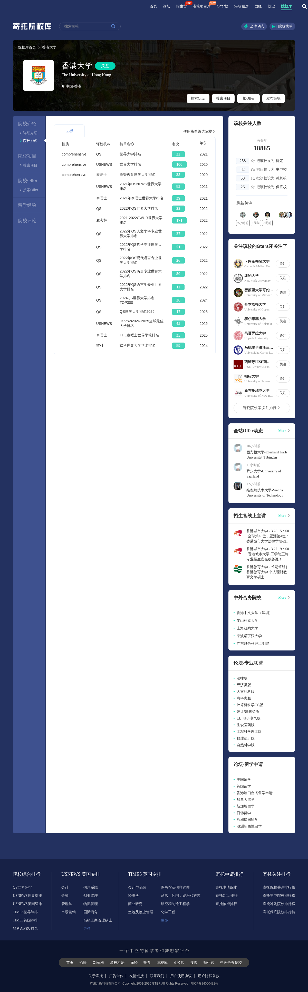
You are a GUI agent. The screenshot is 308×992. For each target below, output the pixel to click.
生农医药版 (246, 725)
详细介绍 (28, 133)
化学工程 (168, 912)
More (284, 431)
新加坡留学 (246, 806)
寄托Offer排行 (227, 896)
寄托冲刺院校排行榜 (279, 904)
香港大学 (77, 66)
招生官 (181, 6)
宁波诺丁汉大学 (249, 636)
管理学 (66, 904)
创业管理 (90, 896)
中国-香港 (71, 86)
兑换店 (179, 962)
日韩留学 (244, 813)
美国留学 (244, 779)
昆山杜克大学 (247, 620)
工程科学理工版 (249, 731)
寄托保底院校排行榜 (279, 912)
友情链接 (136, 976)
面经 (258, 6)
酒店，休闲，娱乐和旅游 (180, 896)
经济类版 (244, 685)
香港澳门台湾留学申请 (255, 793)
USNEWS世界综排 (27, 896)
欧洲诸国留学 (247, 819)
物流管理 (90, 904)
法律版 (242, 678)
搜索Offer (198, 98)
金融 (65, 896)
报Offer (248, 98)
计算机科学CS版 (250, 705)
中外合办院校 (231, 962)
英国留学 (244, 786)
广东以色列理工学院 (253, 643)
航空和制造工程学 (175, 904)
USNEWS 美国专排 (75, 874)
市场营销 (68, 912)
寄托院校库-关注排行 (262, 408)
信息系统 (90, 887)
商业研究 (135, 904)
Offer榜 (222, 6)
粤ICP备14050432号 (204, 983)
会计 (65, 887)
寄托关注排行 (277, 874)
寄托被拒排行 (226, 904)
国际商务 (90, 912)
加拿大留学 (246, 799)
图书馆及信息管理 (175, 887)
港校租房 (241, 6)
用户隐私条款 (208, 976)
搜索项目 (223, 98)
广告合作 (116, 976)
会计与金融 (137, 887)
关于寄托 (96, 976)
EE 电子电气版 (249, 718)
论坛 (166, 6)
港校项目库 (202, 6)
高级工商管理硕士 (97, 920)
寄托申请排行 (229, 874)
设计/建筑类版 (248, 711)
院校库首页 (27, 47)
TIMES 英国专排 (142, 874)
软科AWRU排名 (25, 928)
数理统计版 (246, 738)
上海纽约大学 (247, 628)
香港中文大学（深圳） (255, 613)
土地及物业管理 (140, 912)
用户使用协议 (181, 976)
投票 (271, 6)
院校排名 (28, 141)
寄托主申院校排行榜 (279, 896)
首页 (153, 6)
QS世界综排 (22, 887)
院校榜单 (282, 26)
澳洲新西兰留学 (249, 826)
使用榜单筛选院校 (199, 131)
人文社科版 (246, 691)
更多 (87, 928)
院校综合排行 (27, 874)
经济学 (133, 896)
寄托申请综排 (226, 887)
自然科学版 (246, 745)
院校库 (286, 6)
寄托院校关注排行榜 (279, 887)
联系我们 (157, 976)
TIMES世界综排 (25, 912)
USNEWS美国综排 (27, 904)
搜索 (193, 962)
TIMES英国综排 (25, 920)
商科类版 (244, 698)
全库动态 (254, 26)
